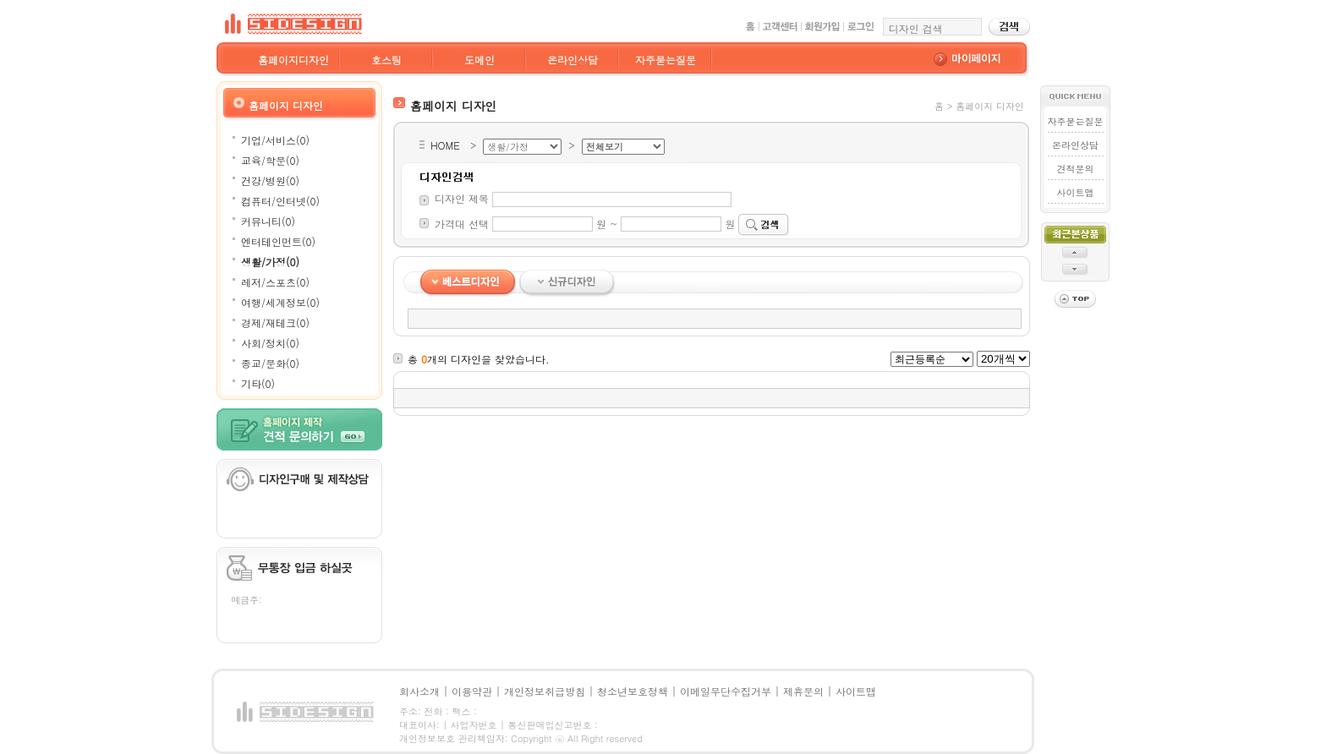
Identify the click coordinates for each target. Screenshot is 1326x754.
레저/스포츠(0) (275, 282)
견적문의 (1074, 168)
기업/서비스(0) (275, 140)
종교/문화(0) (270, 363)
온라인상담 (572, 59)
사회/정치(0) (270, 343)
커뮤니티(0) (268, 221)
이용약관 (472, 691)
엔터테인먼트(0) (278, 241)
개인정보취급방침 (544, 691)
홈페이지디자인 (293, 59)
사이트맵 (1074, 192)
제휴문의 (803, 691)
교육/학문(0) (270, 160)
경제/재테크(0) (275, 322)
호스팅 (386, 59)
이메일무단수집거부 (725, 691)
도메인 (479, 59)
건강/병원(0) (270, 180)
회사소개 (419, 691)
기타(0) (258, 383)
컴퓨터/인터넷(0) (280, 201)
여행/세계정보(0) (280, 302)
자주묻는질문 (665, 59)
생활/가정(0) (270, 261)
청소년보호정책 (632, 691)
